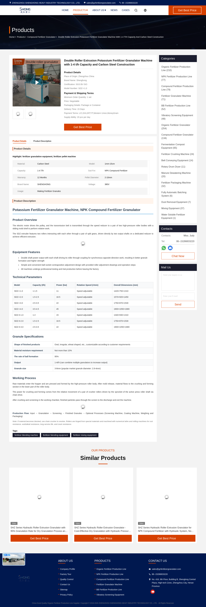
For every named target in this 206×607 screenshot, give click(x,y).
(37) (172, 208)
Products (80, 10)
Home (65, 10)
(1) (173, 216)
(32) (176, 184)
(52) (175, 107)
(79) (177, 88)
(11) (173, 166)
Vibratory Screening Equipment (110, 595)
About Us (99, 10)
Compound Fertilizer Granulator (41, 37)
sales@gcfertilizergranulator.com (99, 3)
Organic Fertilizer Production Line (111, 569)
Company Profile (67, 569)
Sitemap (63, 589)
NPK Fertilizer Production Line (109, 574)
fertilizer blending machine (26, 435)
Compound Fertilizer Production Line (112, 579)
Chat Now (178, 256)
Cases (126, 10)
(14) (177, 160)
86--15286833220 (128, 3)
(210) (175, 68)
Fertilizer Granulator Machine (109, 584)
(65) (173, 146)
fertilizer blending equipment (55, 435)
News (114, 10)
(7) (176, 202)
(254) (175, 127)
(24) (177, 154)
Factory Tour (65, 574)
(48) (177, 117)
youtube (152, 592)
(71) (176, 98)
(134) (177, 136)
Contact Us (65, 584)
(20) (176, 175)
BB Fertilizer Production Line (109, 589)
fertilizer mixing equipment (85, 435)
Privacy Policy (66, 595)
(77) (176, 78)
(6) (173, 194)
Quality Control (66, 579)
